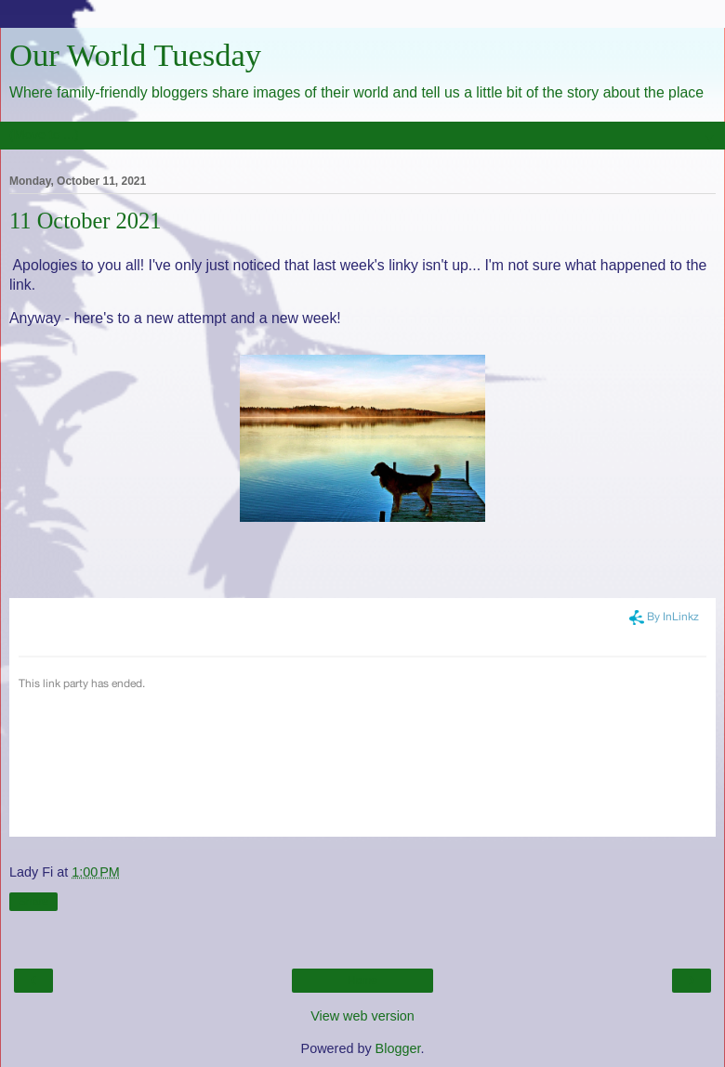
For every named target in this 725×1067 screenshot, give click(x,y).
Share (33, 901)
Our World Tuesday (135, 54)
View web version (362, 1015)
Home (362, 980)
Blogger (398, 1048)
